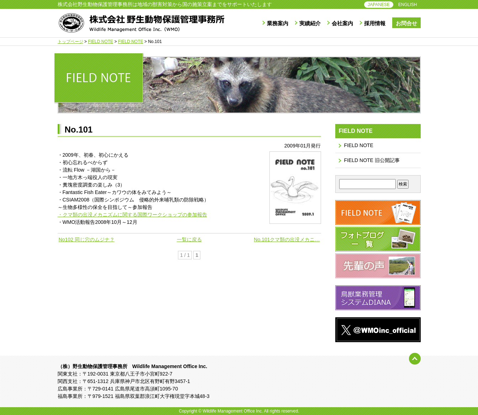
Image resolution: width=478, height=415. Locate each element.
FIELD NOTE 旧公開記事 (372, 160)
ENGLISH (407, 4)
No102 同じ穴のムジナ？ (87, 239)
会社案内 (342, 23)
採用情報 (374, 23)
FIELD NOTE (358, 145)
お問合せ (406, 23)
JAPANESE (379, 4)
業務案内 (277, 23)
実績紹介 (310, 23)
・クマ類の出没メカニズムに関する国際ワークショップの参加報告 (132, 214)
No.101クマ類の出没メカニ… (287, 239)
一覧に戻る (189, 239)
